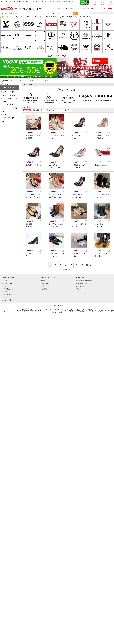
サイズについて (7, 280)
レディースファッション (30, 80)
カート (110, 13)
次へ (88, 265)
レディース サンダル (9, 119)
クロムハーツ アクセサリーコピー (70, 309)
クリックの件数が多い (63, 110)
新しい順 (36, 110)
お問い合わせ (6, 297)
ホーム (14, 80)
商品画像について (7, 283)
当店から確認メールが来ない (84, 280)
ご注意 (43, 286)
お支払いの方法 (7, 300)
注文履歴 (94, 13)
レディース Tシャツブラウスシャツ (9, 93)
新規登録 (28, 9)
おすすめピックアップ (47, 110)
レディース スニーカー (9, 100)
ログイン (41, 9)
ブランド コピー (98, 8)
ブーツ (5, 111)
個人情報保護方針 (46, 283)
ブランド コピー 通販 (47, 1)
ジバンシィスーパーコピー (42, 309)
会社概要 (44, 289)
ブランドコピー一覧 (61, 8)
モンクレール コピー (55, 309)
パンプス (48, 80)
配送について (6, 291)
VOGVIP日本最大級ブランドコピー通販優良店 (28, 311)
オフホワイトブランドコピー (25, 309)
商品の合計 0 (4, 84)
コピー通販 (102, 4)
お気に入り (102, 13)
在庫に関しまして (7, 289)
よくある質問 (80, 286)
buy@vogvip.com (109, 8)
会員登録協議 (45, 280)
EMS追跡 (70, 8)
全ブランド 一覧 (57, 55)
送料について (6, 286)
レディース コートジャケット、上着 (9, 106)
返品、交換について (82, 283)
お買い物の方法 (7, 294)
